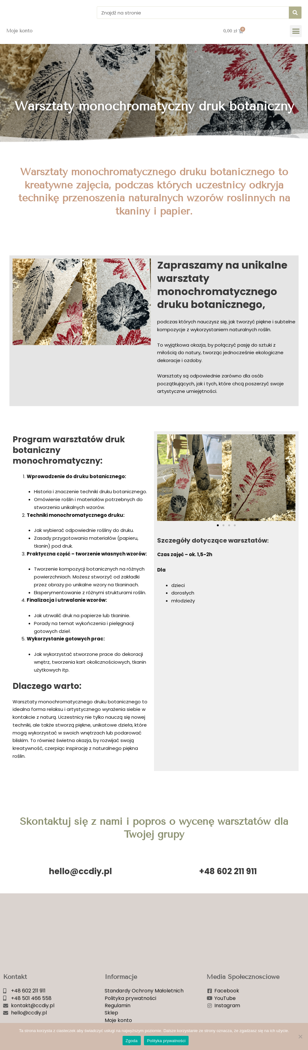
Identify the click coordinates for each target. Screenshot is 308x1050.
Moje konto (19, 39)
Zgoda (132, 1040)
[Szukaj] (295, 17)
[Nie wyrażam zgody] (300, 1036)
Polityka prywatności (166, 1040)
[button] (296, 39)
